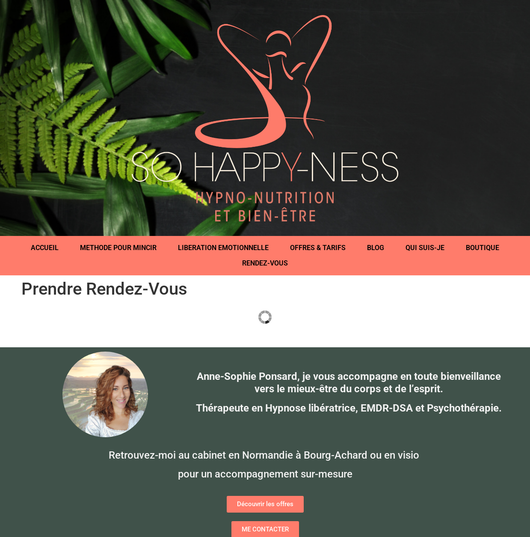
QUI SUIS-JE (425, 248)
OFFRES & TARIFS (318, 248)
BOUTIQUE (482, 248)
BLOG (375, 248)
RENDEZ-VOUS (265, 263)
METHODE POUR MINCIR (118, 248)
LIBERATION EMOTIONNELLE (223, 248)
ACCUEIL (45, 248)
